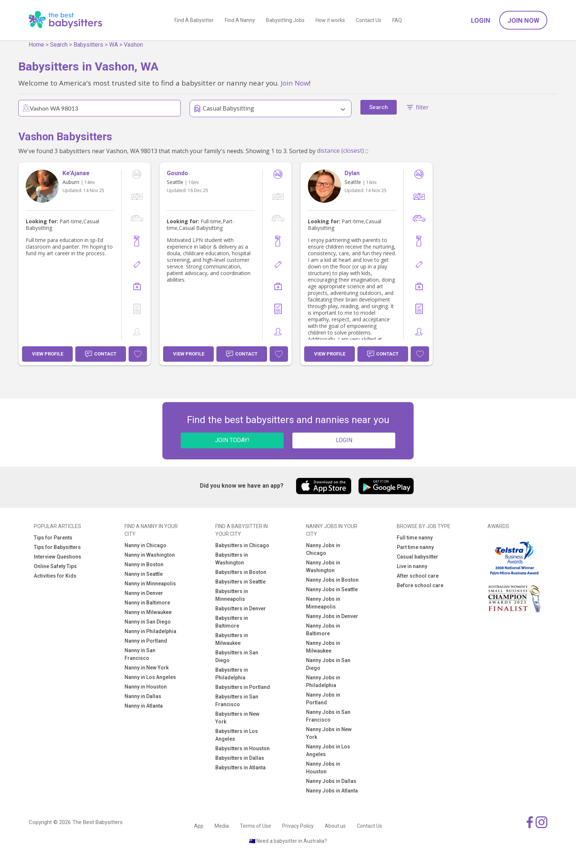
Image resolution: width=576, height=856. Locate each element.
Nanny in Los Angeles (150, 677)
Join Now (523, 20)
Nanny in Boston (144, 564)
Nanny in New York (147, 668)
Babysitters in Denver (240, 608)
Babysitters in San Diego (236, 656)
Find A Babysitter (194, 20)
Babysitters (88, 44)
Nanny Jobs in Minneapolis (323, 603)
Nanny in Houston (146, 687)
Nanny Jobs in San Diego (328, 664)
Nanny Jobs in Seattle (332, 589)
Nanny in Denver (144, 593)
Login (480, 20)
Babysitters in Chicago (242, 545)
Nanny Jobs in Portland (323, 698)
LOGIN (344, 440)
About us (335, 826)
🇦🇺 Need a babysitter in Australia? (288, 841)
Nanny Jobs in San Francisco (328, 716)
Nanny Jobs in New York (329, 733)
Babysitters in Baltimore (231, 622)
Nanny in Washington (150, 555)
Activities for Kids (55, 576)
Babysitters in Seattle (240, 582)
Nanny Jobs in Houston (323, 767)
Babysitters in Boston (240, 572)
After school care (418, 576)
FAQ (397, 20)
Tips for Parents (53, 538)
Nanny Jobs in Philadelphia (323, 681)
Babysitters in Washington (231, 559)
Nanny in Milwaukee (148, 612)
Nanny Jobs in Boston (332, 580)
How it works (330, 20)
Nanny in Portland (146, 641)
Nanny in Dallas (143, 696)
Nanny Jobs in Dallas (331, 781)
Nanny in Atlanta (144, 706)
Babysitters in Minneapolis (231, 595)
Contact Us (368, 20)
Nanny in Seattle (144, 574)
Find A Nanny (240, 20)
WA (113, 44)
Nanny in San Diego (148, 622)
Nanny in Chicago (145, 545)
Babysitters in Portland (242, 687)
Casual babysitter (417, 557)
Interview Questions (57, 557)
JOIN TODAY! (232, 440)
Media (222, 826)
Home (36, 44)
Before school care (420, 585)
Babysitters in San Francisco (236, 700)
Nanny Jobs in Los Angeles (328, 750)
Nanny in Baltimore (147, 603)
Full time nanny (415, 538)
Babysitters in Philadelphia (231, 673)
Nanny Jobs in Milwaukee (323, 647)
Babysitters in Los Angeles (236, 735)
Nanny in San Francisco (140, 654)
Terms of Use (255, 826)
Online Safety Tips (55, 566)
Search (59, 44)
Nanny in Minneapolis (150, 583)
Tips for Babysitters (57, 547)
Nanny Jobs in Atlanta (332, 791)
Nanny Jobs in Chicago (323, 549)
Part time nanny (415, 547)
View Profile (47, 354)
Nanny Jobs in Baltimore (323, 629)
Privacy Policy (298, 826)
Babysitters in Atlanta (240, 767)
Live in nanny (412, 566)
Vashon (133, 44)
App (199, 826)
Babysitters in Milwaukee (231, 639)
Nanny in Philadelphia (150, 631)
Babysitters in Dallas (239, 758)
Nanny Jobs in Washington (323, 566)
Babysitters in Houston (242, 748)
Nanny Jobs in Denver (332, 616)
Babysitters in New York (237, 718)
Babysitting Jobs (285, 20)
